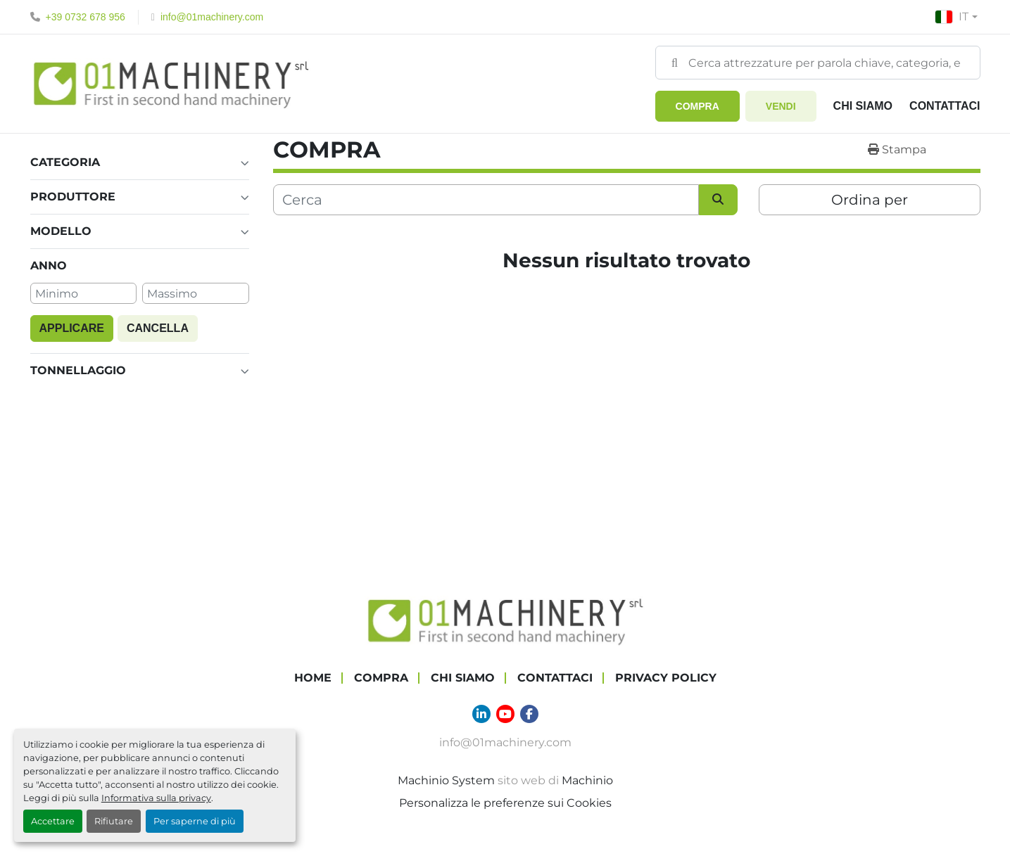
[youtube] (505, 713)
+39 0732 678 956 (85, 17)
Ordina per (869, 199)
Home (313, 677)
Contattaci (944, 106)
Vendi (781, 106)
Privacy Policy (666, 677)
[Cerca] (486, 199)
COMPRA (697, 106)
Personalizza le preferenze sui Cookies (505, 802)
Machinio (587, 779)
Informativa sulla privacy (156, 798)
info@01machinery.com (211, 17)
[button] (697, 106)
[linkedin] (481, 713)
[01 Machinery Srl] (505, 619)
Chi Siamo (862, 106)
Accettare (53, 821)
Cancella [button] (158, 327)
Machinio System (446, 779)
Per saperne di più (194, 821)
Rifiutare (113, 821)
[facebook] (529, 713)
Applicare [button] (71, 327)
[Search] (817, 62)
